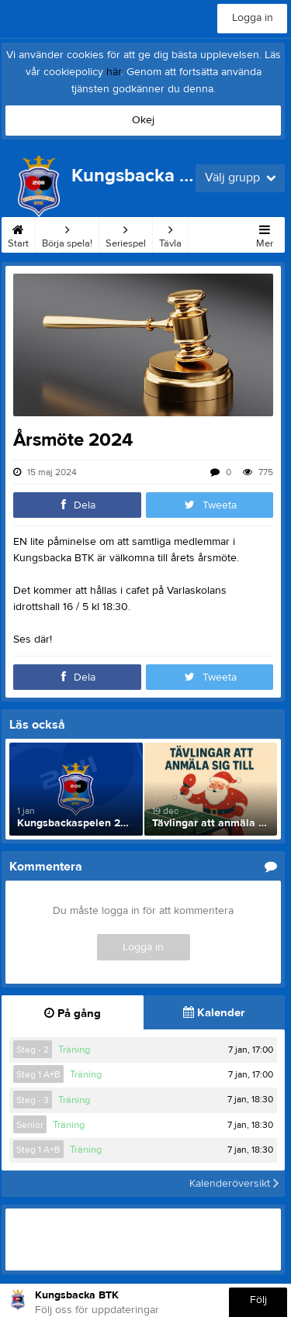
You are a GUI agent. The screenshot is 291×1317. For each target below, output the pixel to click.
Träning (74, 1049)
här (113, 72)
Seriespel (126, 233)
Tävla (170, 233)
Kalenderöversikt (234, 1184)
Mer (264, 233)
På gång (72, 1013)
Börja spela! (67, 233)
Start (18, 233)
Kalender (213, 1012)
